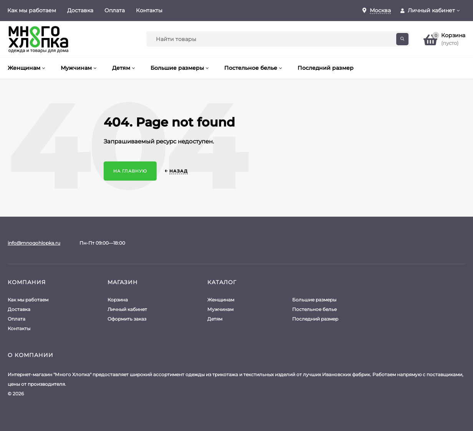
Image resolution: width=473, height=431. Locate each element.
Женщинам (220, 300)
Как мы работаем (31, 10)
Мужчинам (220, 309)
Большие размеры (314, 300)
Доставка (80, 10)
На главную (130, 171)
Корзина (118, 300)
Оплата (114, 10)
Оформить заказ (127, 319)
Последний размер (315, 319)
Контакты (149, 10)
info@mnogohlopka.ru (34, 243)
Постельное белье (314, 309)
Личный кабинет (127, 309)
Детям (214, 319)
